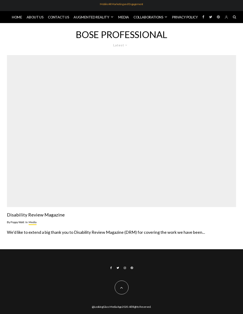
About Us (35, 17)
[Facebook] (203, 17)
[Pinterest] (218, 17)
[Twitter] (211, 17)
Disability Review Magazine (36, 214)
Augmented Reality (91, 17)
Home (17, 17)
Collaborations (148, 17)
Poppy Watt (15, 222)
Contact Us (58, 17)
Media (123, 17)
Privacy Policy (185, 17)
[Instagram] (124, 268)
